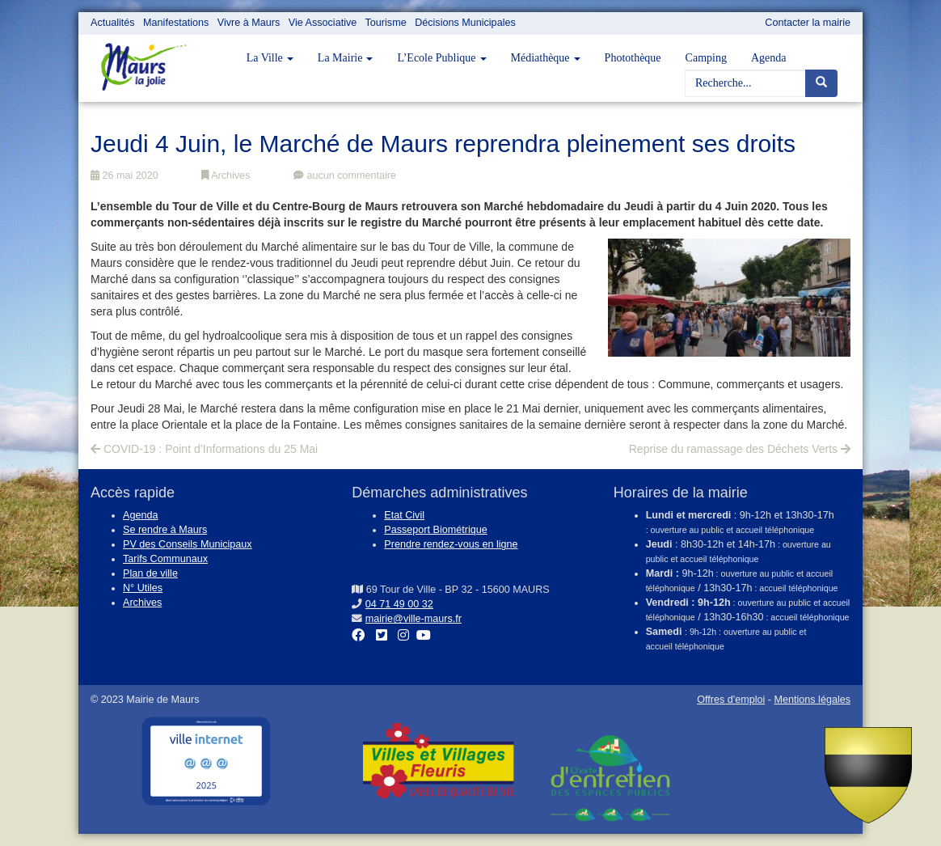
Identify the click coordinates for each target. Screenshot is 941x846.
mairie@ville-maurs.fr (413, 618)
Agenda (769, 58)
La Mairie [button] (345, 58)
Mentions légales (812, 699)
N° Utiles (142, 588)
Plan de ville (150, 573)
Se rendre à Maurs (165, 529)
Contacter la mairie (807, 22)
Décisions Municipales (465, 22)
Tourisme (386, 22)
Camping (706, 58)
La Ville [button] (270, 58)
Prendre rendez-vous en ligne (450, 544)
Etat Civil (404, 515)
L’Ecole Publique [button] (441, 58)
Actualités (113, 22)
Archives (225, 175)
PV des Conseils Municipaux (187, 544)
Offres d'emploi (731, 699)
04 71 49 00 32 (399, 604)
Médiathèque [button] (545, 58)
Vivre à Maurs (248, 22)
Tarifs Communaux (165, 559)
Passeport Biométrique (435, 529)
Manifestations (176, 22)
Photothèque (633, 58)
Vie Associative (323, 22)
